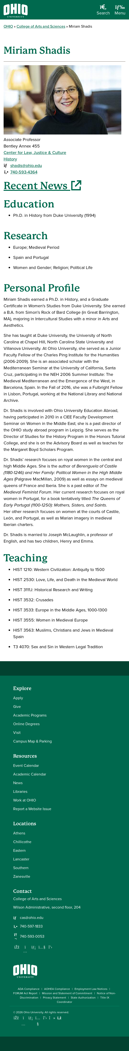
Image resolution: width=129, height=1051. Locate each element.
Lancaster (21, 859)
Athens (19, 833)
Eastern (19, 850)
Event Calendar (26, 765)
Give (17, 706)
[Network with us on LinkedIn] (33, 947)
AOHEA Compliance (57, 989)
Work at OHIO (24, 800)
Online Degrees (26, 724)
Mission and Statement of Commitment (67, 993)
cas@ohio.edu (31, 917)
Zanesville (21, 876)
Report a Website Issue (32, 809)
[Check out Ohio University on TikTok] (52, 1018)
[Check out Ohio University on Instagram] (23, 1024)
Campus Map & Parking (32, 741)
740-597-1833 (31, 926)
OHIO (8, 26)
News (18, 783)
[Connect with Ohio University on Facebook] (16, 1018)
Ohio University (33, 1012)
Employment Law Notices (91, 989)
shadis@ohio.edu (26, 165)
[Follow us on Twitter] (50, 947)
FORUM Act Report (25, 993)
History (10, 159)
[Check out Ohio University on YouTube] (38, 1021)
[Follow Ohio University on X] (45, 1018)
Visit (17, 732)
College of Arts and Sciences (41, 26)
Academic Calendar (29, 774)
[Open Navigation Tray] (120, 11)
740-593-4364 (23, 172)
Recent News (42, 186)
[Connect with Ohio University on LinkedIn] (31, 1018)
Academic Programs (30, 715)
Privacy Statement (54, 997)
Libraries (20, 791)
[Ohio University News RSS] (59, 1018)
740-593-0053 (32, 936)
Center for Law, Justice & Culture (35, 152)
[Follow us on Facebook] (16, 947)
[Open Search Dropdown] (103, 11)
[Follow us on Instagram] (25, 951)
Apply (18, 698)
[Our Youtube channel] (42, 947)
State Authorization (83, 997)
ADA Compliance (29, 989)
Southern (21, 868)
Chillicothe (22, 842)
